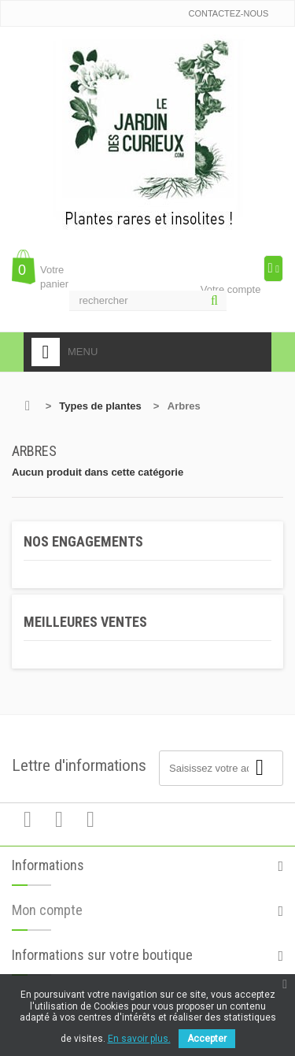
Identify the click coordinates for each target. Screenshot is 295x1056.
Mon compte (47, 915)
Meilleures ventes (85, 621)
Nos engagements (83, 541)
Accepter (207, 1038)
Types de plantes (100, 406)
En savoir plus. (139, 1038)
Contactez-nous (228, 13)
